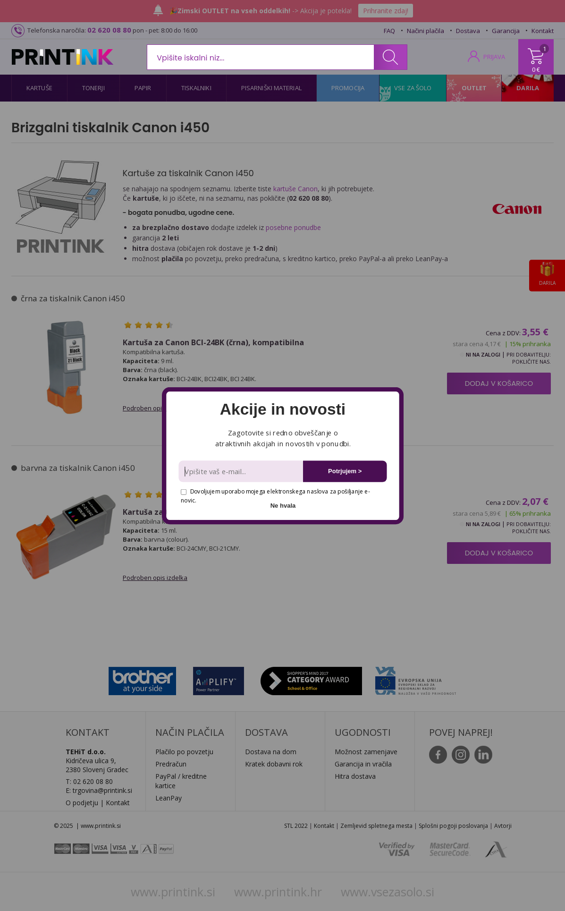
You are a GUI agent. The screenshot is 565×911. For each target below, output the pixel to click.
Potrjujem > (345, 471)
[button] (282, 409)
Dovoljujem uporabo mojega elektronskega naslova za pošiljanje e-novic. (275, 495)
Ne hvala (282, 505)
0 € (536, 69)
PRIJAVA (494, 56)
